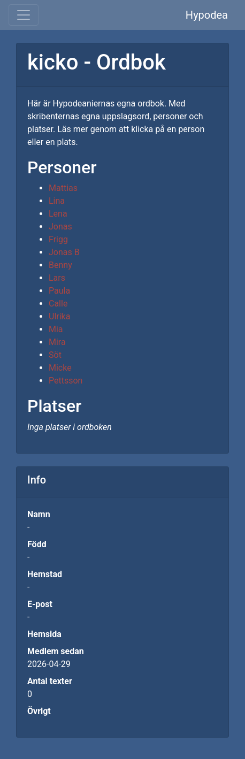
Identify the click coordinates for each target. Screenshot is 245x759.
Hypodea (207, 15)
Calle (58, 303)
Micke (60, 368)
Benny (60, 265)
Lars (57, 278)
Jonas (60, 226)
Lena (58, 214)
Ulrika (59, 316)
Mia (56, 329)
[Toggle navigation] (24, 15)
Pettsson (65, 380)
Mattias (63, 188)
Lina (57, 201)
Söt (55, 355)
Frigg (58, 239)
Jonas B (64, 252)
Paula (59, 291)
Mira (57, 342)
